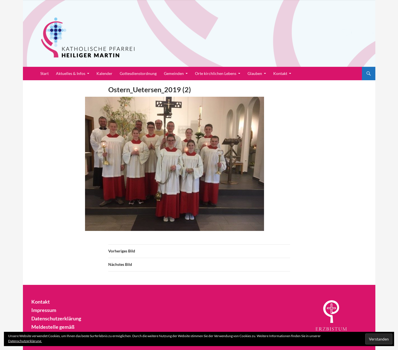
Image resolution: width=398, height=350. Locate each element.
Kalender (104, 73)
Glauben (255, 73)
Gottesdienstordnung (138, 73)
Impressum (42, 309)
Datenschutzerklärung (53, 317)
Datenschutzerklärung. (25, 341)
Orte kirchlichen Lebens (215, 73)
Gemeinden (174, 73)
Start (44, 73)
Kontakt (280, 73)
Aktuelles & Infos (70, 73)
